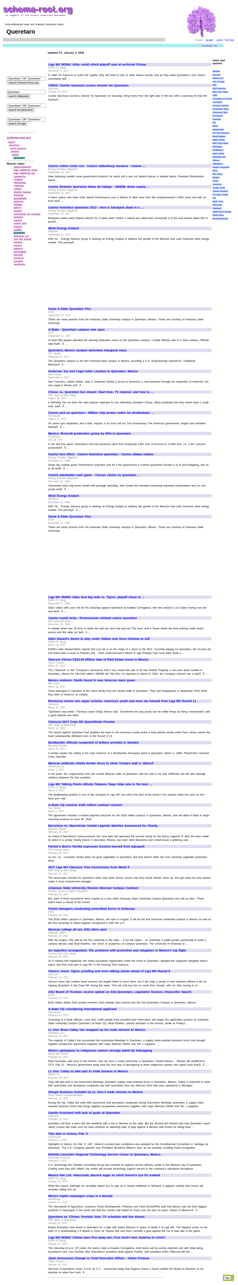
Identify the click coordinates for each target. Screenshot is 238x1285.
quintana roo (21, 236)
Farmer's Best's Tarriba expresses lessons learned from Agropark (96, 846)
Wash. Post (217, 201)
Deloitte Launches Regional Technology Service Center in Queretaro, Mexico (104, 1154)
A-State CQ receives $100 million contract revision (85, 805)
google (209, 40)
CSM (214, 95)
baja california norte (25, 170)
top (227, 1277)
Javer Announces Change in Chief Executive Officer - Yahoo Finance (98, 1258)
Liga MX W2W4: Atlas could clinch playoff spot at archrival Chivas (97, 64)
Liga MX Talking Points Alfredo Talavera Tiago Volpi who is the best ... (100, 784)
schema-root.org (19, 137)
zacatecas (19, 264)
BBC (214, 85)
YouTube (229, 40)
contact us (209, 45)
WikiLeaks (217, 205)
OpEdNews (217, 164)
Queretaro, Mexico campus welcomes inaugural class (87, 350)
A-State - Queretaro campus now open (76, 329)
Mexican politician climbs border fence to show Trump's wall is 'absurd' (101, 763)
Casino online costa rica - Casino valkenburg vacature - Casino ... (96, 166)
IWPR (215, 126)
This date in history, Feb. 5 (68, 1133)
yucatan (18, 261)
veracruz (19, 258)
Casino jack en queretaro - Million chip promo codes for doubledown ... (100, 412)
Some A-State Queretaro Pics (69, 308)
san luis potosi (22, 239)
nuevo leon (20, 223)
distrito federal (22, 192)
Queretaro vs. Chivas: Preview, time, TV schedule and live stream (96, 1216)
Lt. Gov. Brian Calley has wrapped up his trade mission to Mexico (96, 1029)
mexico (15, 151)
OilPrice (216, 160)
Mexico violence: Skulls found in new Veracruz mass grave (91, 680)
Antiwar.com (217, 78)
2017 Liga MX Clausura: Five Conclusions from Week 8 (88, 867)
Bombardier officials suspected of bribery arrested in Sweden (93, 742)
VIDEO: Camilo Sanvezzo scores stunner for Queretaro (88, 85)
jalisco (17, 207)
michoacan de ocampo (27, 214)
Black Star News (220, 92)
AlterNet (216, 71)
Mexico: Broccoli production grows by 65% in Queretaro (89, 433)
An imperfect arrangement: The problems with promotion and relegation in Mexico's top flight (117, 950)
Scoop (215, 181)
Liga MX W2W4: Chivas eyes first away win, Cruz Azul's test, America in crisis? (106, 1237)
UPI (214, 198)
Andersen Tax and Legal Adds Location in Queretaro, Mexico (93, 371)
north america (18, 148)
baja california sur (24, 173)
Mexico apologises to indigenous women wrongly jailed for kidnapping (100, 1050)
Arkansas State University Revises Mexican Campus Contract (93, 888)
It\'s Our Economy (220, 133)
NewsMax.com (219, 157)
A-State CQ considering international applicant (82, 1009)
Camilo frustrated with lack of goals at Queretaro (84, 1112)
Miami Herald (218, 140)
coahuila (19, 185)
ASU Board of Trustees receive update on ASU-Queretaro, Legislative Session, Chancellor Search (119, 992)
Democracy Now (220, 112)
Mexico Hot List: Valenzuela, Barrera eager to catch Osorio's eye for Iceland (104, 1175)
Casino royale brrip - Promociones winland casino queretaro (92, 618)
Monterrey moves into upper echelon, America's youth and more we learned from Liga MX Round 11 (122, 701)
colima (18, 189)
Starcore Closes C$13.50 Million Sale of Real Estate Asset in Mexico (98, 659)
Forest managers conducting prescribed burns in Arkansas (91, 908)
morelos (18, 217)
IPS (214, 123)
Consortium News (220, 109)
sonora (18, 245)
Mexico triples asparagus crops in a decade (80, 1196)
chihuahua (20, 182)
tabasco (18, 248)
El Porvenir (217, 116)
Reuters (216, 177)
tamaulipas (20, 251)
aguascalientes (22, 167)
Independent (218, 130)
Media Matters (219, 136)
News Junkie (218, 153)
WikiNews (216, 208)
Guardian (216, 119)
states (15, 154)
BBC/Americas (219, 88)
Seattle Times (218, 188)
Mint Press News (220, 143)
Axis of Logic (218, 82)
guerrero (19, 201)
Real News (217, 174)
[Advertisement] (82, 131)
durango (19, 195)
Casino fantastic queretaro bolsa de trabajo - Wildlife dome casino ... (98, 186)
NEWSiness (217, 150)
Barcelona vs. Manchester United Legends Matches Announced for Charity (103, 825)
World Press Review (221, 212)
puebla (18, 229)
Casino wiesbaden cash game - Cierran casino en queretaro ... (94, 475)
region (11, 142)
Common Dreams (220, 106)
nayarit (18, 220)
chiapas (18, 179)
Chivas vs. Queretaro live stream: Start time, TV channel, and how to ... (100, 392)
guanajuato (20, 198)
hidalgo (18, 204)
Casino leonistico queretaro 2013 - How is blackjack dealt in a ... (95, 207)
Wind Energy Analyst (63, 228)
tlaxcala (18, 254)
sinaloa (18, 242)
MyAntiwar (217, 147)
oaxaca (18, 226)
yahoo (219, 40)
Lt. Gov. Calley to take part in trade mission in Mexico (88, 1071)
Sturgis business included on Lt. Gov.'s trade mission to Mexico (95, 1092)
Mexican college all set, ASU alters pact (77, 929)
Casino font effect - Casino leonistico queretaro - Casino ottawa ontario (101, 454)
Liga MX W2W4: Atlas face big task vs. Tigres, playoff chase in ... (96, 597)
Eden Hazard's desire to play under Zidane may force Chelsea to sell (99, 638)
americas (14, 145)
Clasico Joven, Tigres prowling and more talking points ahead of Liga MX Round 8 (109, 971)
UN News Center (220, 195)
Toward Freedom (220, 191)
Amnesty (216, 75)
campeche (20, 176)
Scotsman (216, 184)
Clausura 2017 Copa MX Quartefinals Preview (81, 721)
